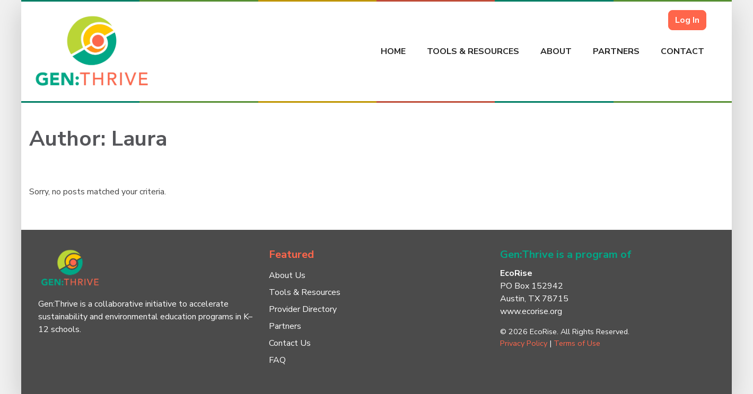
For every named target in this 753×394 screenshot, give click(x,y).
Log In (687, 20)
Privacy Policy (523, 343)
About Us (287, 275)
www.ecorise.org (531, 311)
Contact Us (290, 343)
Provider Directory (303, 309)
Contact (682, 51)
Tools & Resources (473, 51)
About (556, 51)
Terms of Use (577, 343)
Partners (616, 51)
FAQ (277, 360)
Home (393, 51)
